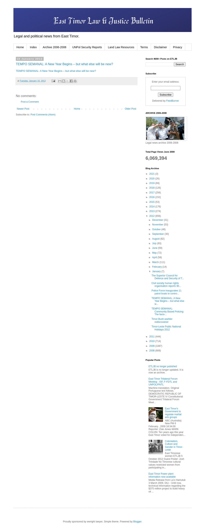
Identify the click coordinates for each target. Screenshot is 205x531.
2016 (152, 197)
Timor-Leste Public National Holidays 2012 (166, 328)
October (156, 229)
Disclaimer (160, 47)
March (156, 262)
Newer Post (23, 108)
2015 (152, 202)
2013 (152, 211)
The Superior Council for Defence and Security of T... (168, 277)
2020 (152, 178)
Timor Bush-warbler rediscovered (162, 320)
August (156, 238)
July (154, 243)
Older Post (130, 108)
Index (33, 47)
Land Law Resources (121, 47)
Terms (144, 47)
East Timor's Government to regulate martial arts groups (173, 413)
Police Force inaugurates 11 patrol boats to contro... (166, 292)
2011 (152, 336)
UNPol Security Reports (87, 47)
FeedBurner (172, 100)
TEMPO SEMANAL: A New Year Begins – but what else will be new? (64, 64)
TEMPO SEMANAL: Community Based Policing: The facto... (168, 311)
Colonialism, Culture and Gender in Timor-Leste (174, 445)
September (158, 234)
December (158, 220)
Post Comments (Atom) (42, 114)
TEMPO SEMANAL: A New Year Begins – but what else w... (168, 301)
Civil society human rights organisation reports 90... (166, 284)
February (157, 266)
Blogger (137, 521)
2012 (152, 216)
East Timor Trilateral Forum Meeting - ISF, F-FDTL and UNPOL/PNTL (163, 381)
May (154, 252)
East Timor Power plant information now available (162, 475)
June (155, 248)
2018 (152, 187)
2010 (152, 341)
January (156, 271)
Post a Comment (30, 101)
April (155, 257)
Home (20, 47)
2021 (152, 173)
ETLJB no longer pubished (163, 366)
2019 (152, 183)
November (158, 224)
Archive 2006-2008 (54, 47)
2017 (152, 192)
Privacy (177, 47)
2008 (152, 350)
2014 (152, 206)
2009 (152, 346)
